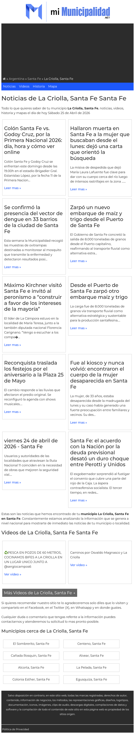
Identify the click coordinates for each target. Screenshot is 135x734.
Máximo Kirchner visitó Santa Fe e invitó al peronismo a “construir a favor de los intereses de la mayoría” (33, 297)
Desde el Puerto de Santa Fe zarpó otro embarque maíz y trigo (99, 291)
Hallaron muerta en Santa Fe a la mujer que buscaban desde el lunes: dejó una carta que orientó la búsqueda (99, 143)
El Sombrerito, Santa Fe (31, 644)
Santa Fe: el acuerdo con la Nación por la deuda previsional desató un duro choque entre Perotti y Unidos (99, 452)
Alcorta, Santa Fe (31, 667)
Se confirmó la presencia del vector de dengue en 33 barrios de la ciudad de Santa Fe (33, 219)
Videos (24, 86)
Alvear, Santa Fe (91, 656)
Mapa (52, 86)
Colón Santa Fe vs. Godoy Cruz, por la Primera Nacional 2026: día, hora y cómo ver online (33, 140)
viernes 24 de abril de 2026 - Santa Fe (31, 444)
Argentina (16, 79)
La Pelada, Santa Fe (91, 667)
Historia (39, 86)
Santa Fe (34, 79)
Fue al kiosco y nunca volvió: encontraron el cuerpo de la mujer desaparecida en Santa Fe (98, 375)
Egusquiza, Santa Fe (91, 679)
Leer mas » (12, 188)
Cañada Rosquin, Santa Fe (31, 656)
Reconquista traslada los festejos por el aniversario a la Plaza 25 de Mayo (34, 372)
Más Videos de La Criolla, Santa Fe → (39, 592)
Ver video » (12, 574)
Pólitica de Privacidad (15, 729)
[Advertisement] (68, 51)
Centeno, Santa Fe (91, 644)
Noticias (9, 86)
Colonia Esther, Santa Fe (31, 679)
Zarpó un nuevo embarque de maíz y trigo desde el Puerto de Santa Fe (96, 216)
